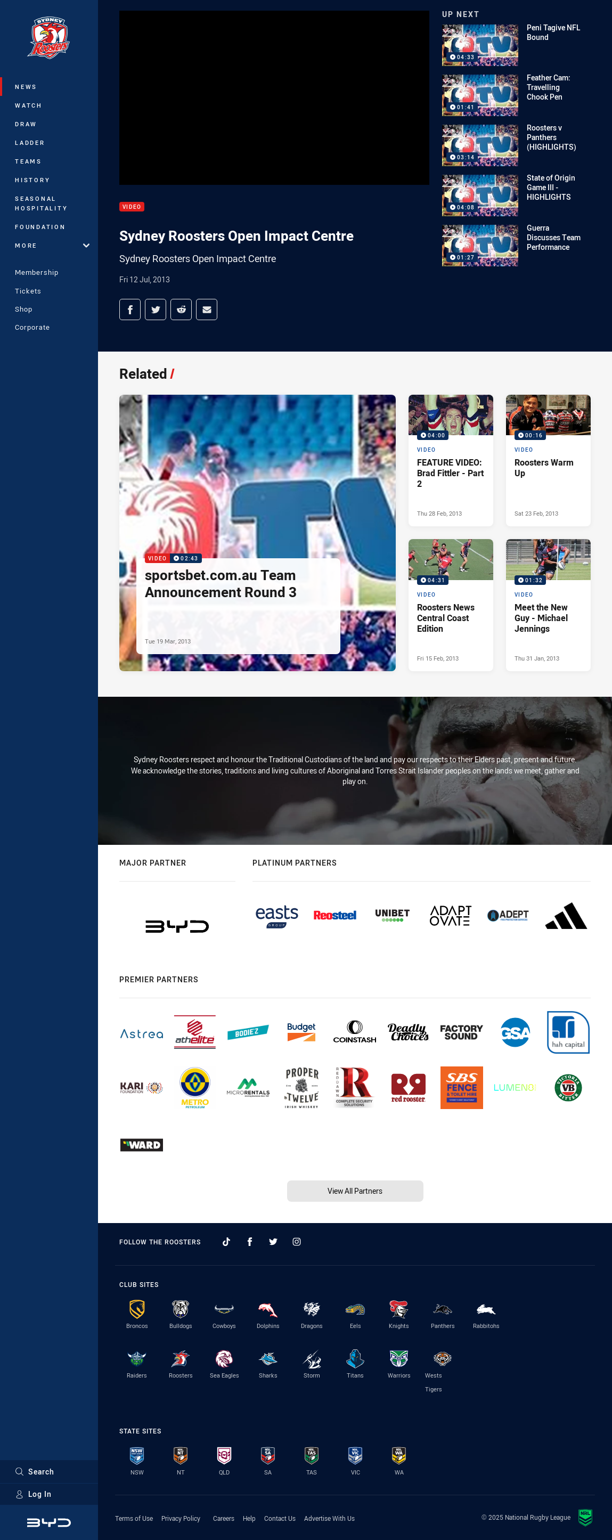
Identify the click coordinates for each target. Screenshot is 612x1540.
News (26, 87)
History (32, 180)
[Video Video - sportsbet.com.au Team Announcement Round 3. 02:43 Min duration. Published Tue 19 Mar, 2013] (257, 533)
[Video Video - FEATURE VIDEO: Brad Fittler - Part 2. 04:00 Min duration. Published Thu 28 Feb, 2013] (451, 461)
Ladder (30, 142)
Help (249, 1518)
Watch (29, 105)
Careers (223, 1518)
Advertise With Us (329, 1518)
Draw (26, 124)
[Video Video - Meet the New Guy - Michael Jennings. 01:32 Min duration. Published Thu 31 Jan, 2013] (548, 605)
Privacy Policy (180, 1518)
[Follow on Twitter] (273, 1241)
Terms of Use (134, 1518)
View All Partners (355, 1191)
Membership (37, 272)
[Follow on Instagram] (296, 1241)
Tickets (28, 291)
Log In (33, 1494)
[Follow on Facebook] (250, 1241)
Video (132, 206)
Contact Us (280, 1518)
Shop (23, 309)
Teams (28, 161)
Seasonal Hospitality (41, 203)
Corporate (32, 327)
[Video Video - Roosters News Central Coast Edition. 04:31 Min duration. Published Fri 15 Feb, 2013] (451, 605)
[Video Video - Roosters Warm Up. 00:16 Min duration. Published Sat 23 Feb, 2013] (548, 461)
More (52, 245)
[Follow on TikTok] (226, 1241)
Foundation (40, 227)
